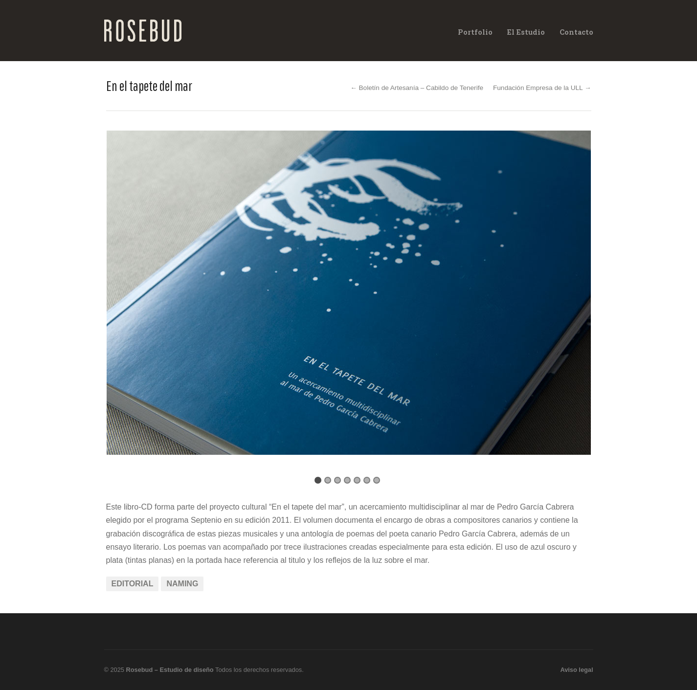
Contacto (576, 32)
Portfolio (475, 32)
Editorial (133, 583)
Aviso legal (576, 669)
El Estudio (526, 32)
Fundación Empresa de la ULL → (542, 87)
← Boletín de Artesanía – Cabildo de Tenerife (416, 87)
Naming (182, 583)
